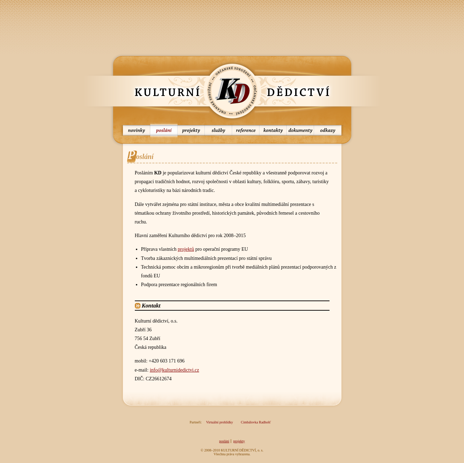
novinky (134, 130)
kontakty (273, 130)
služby (218, 130)
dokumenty (300, 130)
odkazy (329, 130)
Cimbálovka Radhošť (256, 422)
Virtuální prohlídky (219, 422)
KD (232, 91)
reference (245, 130)
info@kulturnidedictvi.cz (174, 370)
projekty (191, 130)
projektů (186, 249)
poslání (164, 130)
